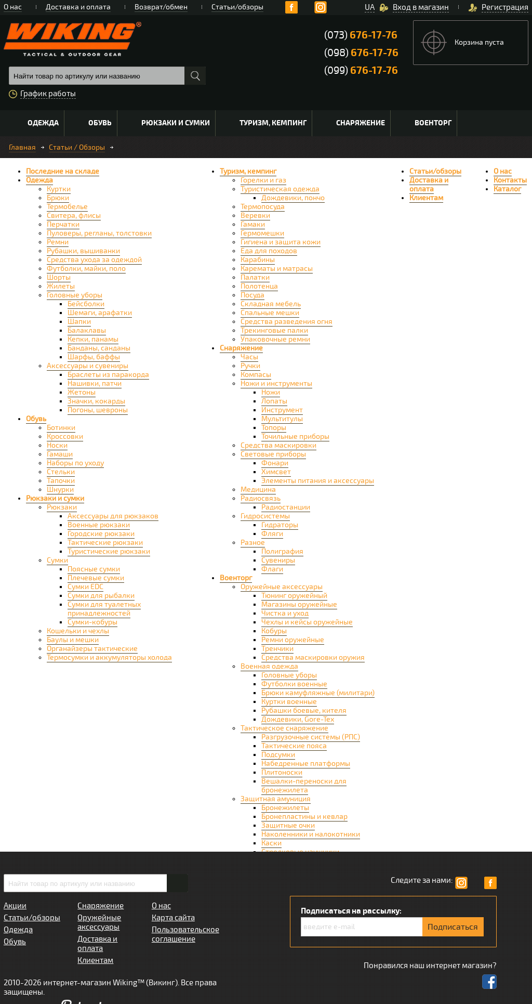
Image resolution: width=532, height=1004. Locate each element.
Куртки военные (289, 701)
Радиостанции (285, 507)
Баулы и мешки (73, 639)
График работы (48, 93)
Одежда (43, 123)
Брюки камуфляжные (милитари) (318, 692)
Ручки (250, 365)
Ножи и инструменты (276, 383)
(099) (361, 70)
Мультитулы (282, 418)
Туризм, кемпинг (273, 123)
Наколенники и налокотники (310, 834)
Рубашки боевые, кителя (304, 710)
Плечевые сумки (96, 577)
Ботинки (61, 427)
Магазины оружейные (299, 604)
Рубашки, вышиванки (83, 250)
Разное (253, 542)
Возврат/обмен (161, 7)
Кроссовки (65, 436)
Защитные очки (288, 825)
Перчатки (63, 224)
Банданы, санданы (99, 348)
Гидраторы (279, 524)
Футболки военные (294, 684)
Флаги (272, 569)
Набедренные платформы (305, 763)
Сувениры (278, 560)
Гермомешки (262, 233)
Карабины (258, 259)
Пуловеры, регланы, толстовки (99, 233)
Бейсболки (86, 303)
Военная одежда (269, 666)
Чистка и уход (285, 613)
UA (370, 7)
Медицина (258, 489)
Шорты (59, 277)
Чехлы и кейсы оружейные (307, 622)
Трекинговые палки (274, 330)
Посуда (252, 295)
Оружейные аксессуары (282, 586)
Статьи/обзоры (237, 7)
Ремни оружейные (292, 639)
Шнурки (60, 489)
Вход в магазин (421, 7)
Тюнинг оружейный (294, 595)
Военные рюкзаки (99, 524)
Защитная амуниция (276, 798)
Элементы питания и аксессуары (317, 480)
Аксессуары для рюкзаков (113, 516)
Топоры (273, 427)
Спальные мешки (270, 312)
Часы (249, 357)
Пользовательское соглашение (185, 934)
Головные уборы (74, 295)
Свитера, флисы (74, 215)
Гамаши (60, 454)
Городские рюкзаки (101, 533)
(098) (361, 52)
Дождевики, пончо (293, 197)
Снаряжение (360, 123)
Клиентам (426, 197)
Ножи (270, 392)
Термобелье (67, 206)
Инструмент (282, 410)
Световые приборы (273, 454)
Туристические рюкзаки (109, 551)
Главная (22, 147)
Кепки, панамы (93, 339)
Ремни (58, 242)
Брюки (58, 197)
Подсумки (278, 754)
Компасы (256, 374)
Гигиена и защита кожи (281, 242)
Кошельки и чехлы (78, 631)
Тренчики (277, 648)
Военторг (433, 123)
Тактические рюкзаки (105, 542)
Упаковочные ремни (275, 339)
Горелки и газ (263, 180)
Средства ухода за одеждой (94, 259)
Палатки (255, 277)
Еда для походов (269, 250)
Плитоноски (281, 772)
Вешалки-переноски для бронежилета (304, 785)
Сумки (57, 560)
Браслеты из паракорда (108, 374)
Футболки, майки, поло (86, 268)
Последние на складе (62, 171)
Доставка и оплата (78, 7)
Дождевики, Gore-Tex (297, 719)
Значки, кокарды (96, 401)
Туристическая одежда (280, 189)
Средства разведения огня (286, 321)
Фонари (274, 463)
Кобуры (274, 631)
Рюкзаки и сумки (175, 123)
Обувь (100, 123)
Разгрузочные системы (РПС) (310, 737)
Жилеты (61, 286)
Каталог (507, 189)
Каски (271, 843)
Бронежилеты (285, 807)
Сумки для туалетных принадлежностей (104, 609)
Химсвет (276, 471)
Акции (15, 905)
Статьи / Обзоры (77, 147)
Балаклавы (87, 330)
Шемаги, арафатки (100, 312)
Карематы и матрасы (277, 268)
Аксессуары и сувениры (87, 365)
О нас (13, 7)
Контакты (510, 180)
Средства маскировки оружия (313, 657)
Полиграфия (282, 551)
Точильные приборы (295, 436)
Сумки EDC (85, 586)
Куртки (59, 189)
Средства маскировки (278, 445)
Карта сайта (173, 917)
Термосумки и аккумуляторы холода (109, 657)
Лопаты (274, 401)
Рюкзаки (62, 507)
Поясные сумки (94, 569)
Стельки (61, 471)
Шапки (79, 321)
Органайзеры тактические (92, 648)
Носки (57, 445)
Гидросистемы (265, 516)
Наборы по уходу (75, 463)
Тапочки (61, 480)
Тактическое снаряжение (284, 728)
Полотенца (259, 286)
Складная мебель (271, 303)
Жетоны (82, 392)
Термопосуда (263, 206)
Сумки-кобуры (92, 622)
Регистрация (505, 7)
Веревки (255, 215)
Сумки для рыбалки (101, 595)
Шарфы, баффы (94, 357)
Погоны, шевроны (98, 410)
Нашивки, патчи (95, 383)
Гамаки (253, 224)
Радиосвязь (261, 498)
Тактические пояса (294, 745)
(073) (360, 35)
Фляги (272, 533)
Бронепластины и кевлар (304, 816)
